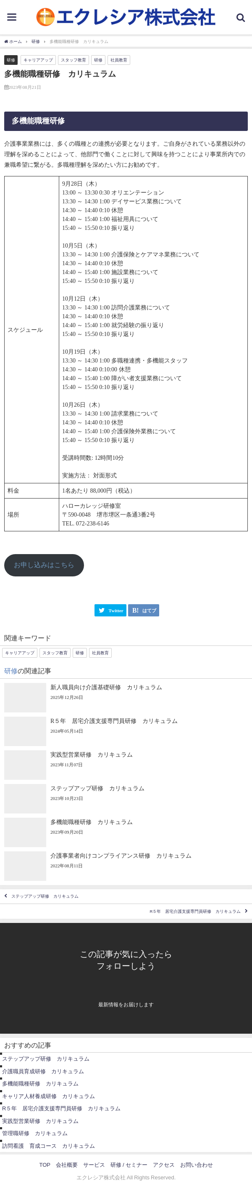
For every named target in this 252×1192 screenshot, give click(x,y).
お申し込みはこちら (44, 564)
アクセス (164, 1165)
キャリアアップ (38, 60)
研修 (11, 60)
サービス (94, 1165)
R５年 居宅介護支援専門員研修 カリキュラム (195, 911)
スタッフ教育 (73, 60)
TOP (44, 1165)
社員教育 (118, 60)
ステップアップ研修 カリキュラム (45, 896)
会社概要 (67, 1165)
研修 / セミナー (128, 1165)
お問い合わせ (196, 1165)
